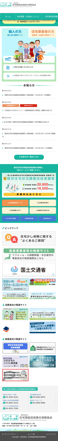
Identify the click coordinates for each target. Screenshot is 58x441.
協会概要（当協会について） (28, 16)
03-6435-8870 (39, 397)
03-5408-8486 (39, 402)
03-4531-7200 (12, 408)
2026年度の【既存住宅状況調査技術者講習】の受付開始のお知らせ (26, 122)
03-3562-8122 (12, 397)
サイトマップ (52, 434)
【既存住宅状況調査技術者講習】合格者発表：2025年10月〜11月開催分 (28, 148)
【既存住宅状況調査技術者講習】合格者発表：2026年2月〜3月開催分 (27, 95)
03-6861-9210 (12, 402)
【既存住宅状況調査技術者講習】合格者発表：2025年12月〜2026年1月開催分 (28, 135)
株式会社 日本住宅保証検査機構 (11, 400)
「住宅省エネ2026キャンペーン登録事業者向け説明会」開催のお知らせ (28, 110)
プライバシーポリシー (10, 434)
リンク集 (32, 434)
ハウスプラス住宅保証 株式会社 (11, 406)
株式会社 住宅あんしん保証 (9, 394)
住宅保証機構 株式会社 (35, 394)
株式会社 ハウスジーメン (36, 400)
